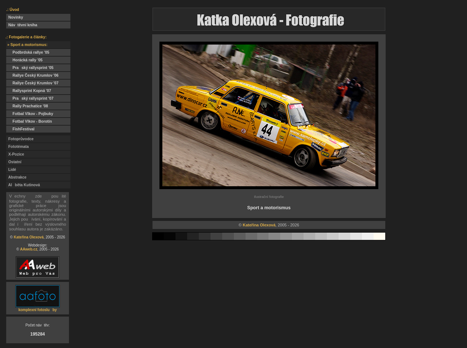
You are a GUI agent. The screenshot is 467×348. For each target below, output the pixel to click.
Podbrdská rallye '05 (27, 52)
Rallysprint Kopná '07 (28, 91)
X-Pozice (15, 154)
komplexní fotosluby (37, 310)
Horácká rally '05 (24, 60)
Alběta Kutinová (23, 185)
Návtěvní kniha (21, 25)
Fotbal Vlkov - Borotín (29, 121)
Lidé (11, 170)
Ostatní (14, 162)
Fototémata (17, 147)
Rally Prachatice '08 (27, 106)
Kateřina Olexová (29, 237)
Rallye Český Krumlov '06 (32, 75)
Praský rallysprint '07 (29, 98)
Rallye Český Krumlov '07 (32, 83)
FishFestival (20, 129)
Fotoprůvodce (20, 139)
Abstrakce (16, 177)
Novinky (14, 17)
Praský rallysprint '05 (29, 68)
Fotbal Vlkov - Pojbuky (29, 114)
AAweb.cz (28, 249)
